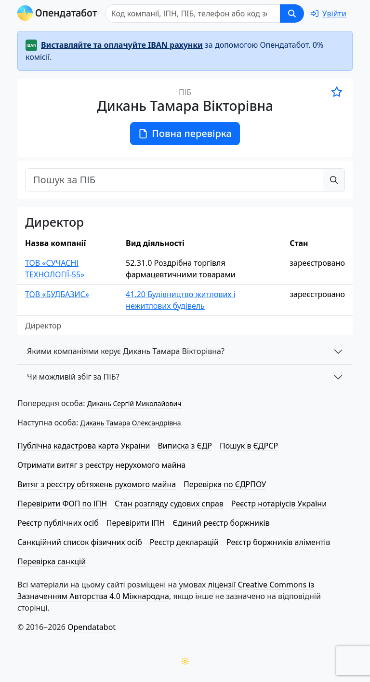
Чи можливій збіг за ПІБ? (73, 376)
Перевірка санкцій (51, 561)
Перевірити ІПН (135, 523)
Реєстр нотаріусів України (279, 503)
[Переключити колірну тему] (185, 661)
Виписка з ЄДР (185, 445)
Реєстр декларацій (184, 542)
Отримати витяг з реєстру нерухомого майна (101, 465)
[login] (328, 13)
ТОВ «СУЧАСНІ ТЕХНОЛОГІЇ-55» (54, 269)
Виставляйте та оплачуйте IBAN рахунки (122, 45)
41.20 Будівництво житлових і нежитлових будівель (181, 300)
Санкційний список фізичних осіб (79, 542)
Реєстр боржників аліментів (278, 542)
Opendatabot (91, 627)
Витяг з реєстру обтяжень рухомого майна (96, 484)
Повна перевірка (185, 133)
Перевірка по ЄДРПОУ (225, 484)
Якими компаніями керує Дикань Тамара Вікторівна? (126, 351)
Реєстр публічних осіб (58, 523)
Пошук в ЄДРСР (249, 445)
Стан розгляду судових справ (169, 503)
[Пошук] (192, 13)
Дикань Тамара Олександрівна (130, 422)
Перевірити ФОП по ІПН (62, 503)
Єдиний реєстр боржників (220, 523)
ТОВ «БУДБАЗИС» (57, 294)
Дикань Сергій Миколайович (134, 403)
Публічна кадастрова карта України (83, 445)
